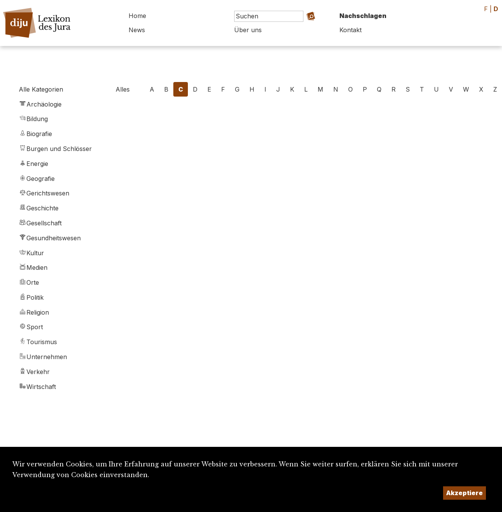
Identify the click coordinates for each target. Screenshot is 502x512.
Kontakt (350, 30)
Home (137, 16)
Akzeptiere (464, 493)
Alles (123, 89)
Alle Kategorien (41, 89)
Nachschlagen (362, 16)
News (137, 30)
